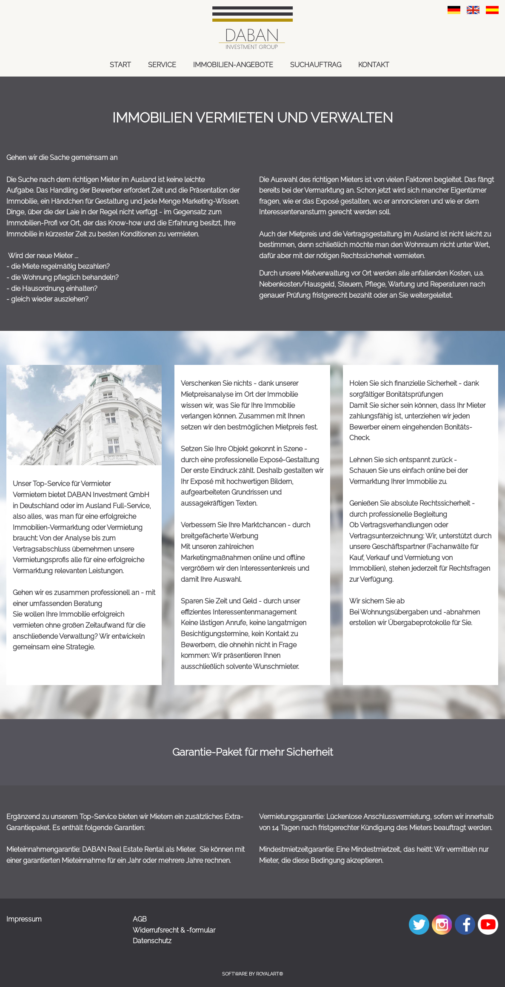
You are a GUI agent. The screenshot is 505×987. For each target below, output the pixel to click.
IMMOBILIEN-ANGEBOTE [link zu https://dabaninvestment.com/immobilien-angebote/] (233, 65)
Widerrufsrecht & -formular (174, 930)
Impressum (24, 919)
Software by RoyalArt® (252, 974)
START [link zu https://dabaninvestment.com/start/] (120, 65)
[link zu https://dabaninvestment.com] (252, 27)
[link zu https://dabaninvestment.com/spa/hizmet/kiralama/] (492, 10)
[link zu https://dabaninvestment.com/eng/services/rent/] (473, 10)
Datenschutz (152, 941)
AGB (140, 919)
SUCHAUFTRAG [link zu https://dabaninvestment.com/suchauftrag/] (315, 65)
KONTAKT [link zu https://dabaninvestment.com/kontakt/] (373, 65)
